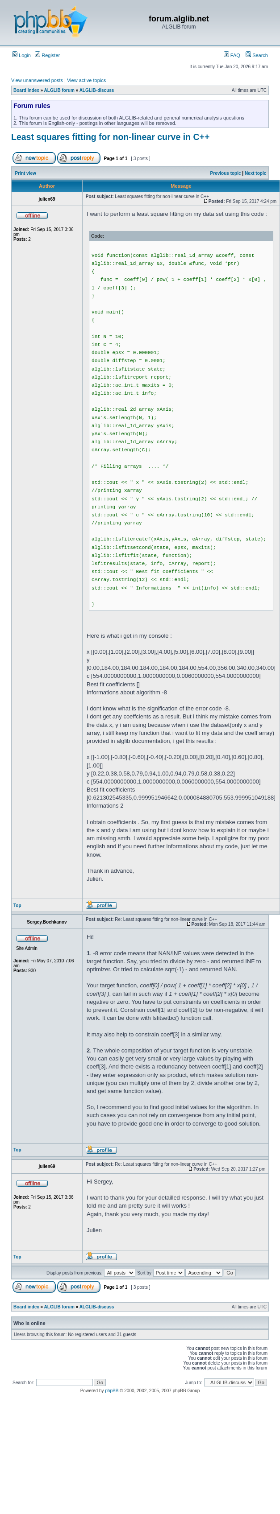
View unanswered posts (37, 80)
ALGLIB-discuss (96, 90)
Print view (25, 173)
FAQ (232, 55)
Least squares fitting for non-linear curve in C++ (110, 137)
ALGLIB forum (59, 90)
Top (17, 905)
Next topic (255, 173)
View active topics (86, 80)
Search (257, 55)
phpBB (111, 1390)
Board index (26, 90)
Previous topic (225, 173)
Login (21, 55)
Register (47, 55)
